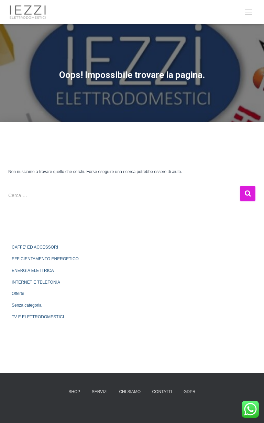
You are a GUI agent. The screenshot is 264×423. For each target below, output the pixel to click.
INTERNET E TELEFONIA (36, 282)
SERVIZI (100, 391)
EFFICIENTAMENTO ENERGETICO (45, 258)
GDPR (190, 391)
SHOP (74, 391)
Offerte (18, 293)
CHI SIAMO (130, 391)
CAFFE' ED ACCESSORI (35, 247)
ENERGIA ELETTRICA (33, 270)
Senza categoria (27, 305)
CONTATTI (162, 391)
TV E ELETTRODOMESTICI (38, 317)
